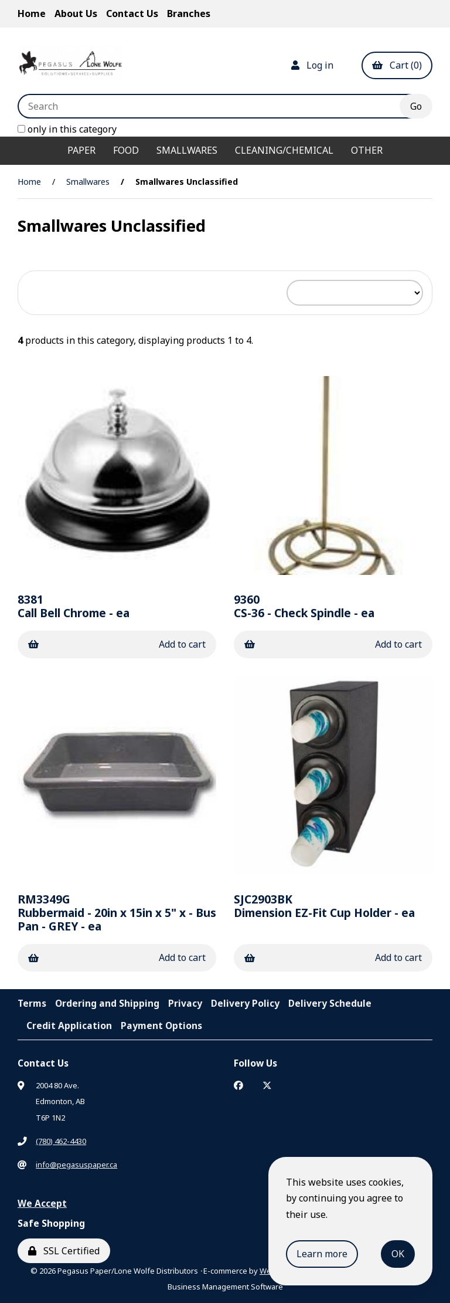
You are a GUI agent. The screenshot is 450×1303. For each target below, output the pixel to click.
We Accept (42, 1203)
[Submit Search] (416, 106)
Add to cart (117, 644)
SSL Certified (64, 1250)
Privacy (185, 1003)
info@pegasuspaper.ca (76, 1164)
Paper (81, 150)
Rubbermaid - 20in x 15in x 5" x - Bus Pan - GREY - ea (117, 912)
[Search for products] (217, 106)
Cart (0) (397, 65)
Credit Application (69, 1025)
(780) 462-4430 (61, 1141)
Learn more (321, 1253)
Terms (32, 1003)
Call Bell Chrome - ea (73, 606)
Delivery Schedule (329, 1003)
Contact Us (132, 13)
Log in (312, 65)
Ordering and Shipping (107, 1003)
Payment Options (161, 1025)
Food (126, 150)
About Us (75, 13)
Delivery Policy (245, 1003)
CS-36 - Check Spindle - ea (304, 606)
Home (32, 13)
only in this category (67, 129)
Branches (188, 13)
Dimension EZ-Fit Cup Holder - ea (324, 905)
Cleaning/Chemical (284, 150)
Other (367, 150)
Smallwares (186, 150)
